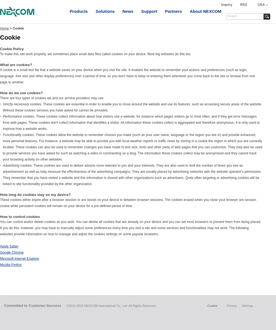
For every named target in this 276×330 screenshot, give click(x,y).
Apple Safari (9, 246)
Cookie (212, 305)
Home (4, 28)
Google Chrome (12, 252)
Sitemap (247, 305)
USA (261, 5)
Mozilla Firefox (10, 265)
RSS (243, 5)
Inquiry (227, 5)
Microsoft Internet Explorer (19, 259)
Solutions (105, 11)
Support (149, 11)
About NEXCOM (205, 11)
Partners (173, 11)
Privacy (232, 305)
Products (79, 11)
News (127, 11)
